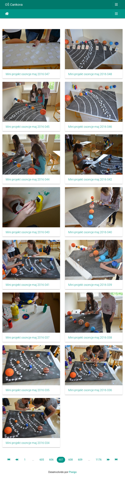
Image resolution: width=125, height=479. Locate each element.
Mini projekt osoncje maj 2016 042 (90, 179)
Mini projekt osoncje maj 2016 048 (90, 74)
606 (51, 459)
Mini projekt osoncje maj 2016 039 (90, 284)
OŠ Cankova (14, 5)
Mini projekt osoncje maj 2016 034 (27, 443)
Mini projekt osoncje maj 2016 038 (90, 337)
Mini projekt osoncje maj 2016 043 (27, 232)
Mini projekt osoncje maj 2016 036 (90, 390)
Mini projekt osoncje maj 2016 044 (27, 179)
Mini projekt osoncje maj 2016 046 (90, 126)
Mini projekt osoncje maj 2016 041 (27, 284)
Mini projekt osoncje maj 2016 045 (27, 126)
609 (80, 459)
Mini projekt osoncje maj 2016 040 (90, 232)
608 (70, 459)
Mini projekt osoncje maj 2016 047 (27, 74)
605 (42, 459)
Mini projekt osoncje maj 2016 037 (27, 337)
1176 (99, 459)
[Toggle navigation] (116, 4)
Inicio (7, 13)
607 (61, 459)
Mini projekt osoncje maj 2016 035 (27, 390)
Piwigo (73, 472)
